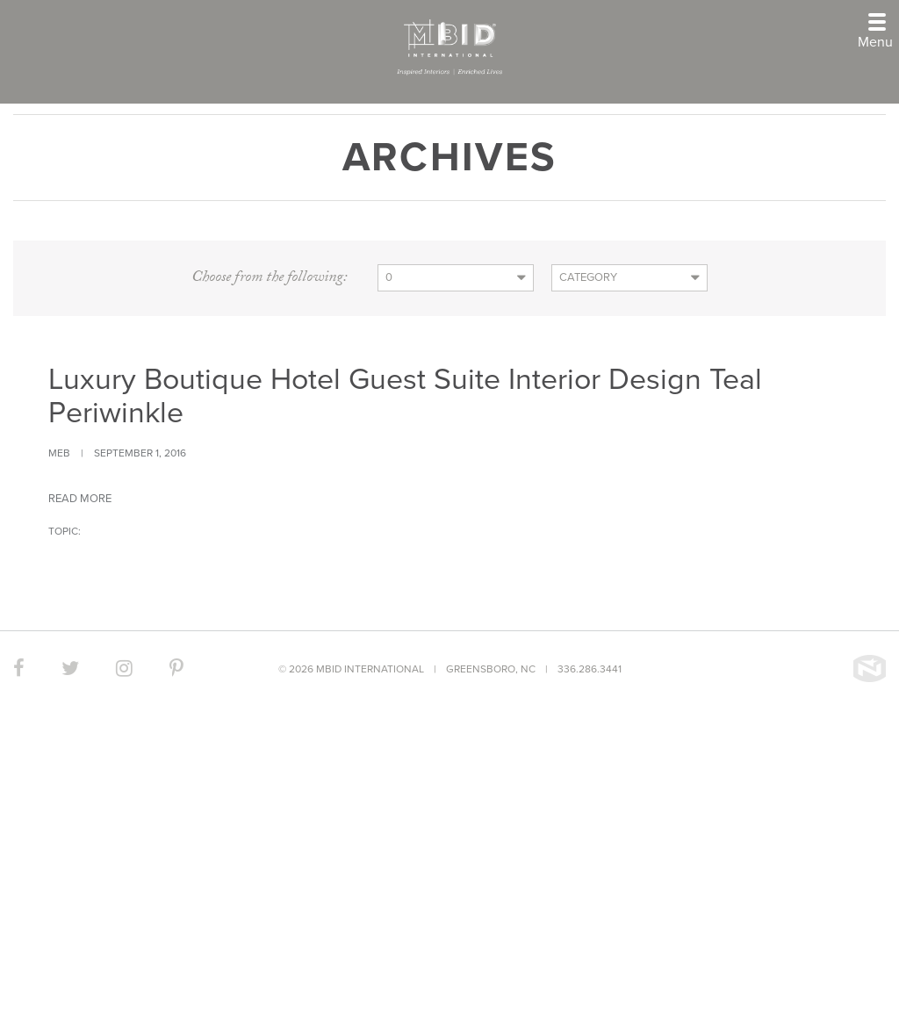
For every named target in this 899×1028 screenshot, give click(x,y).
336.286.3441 (589, 669)
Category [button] (588, 277)
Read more (79, 499)
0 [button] (388, 277)
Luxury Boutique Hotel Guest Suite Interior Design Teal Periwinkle (405, 396)
